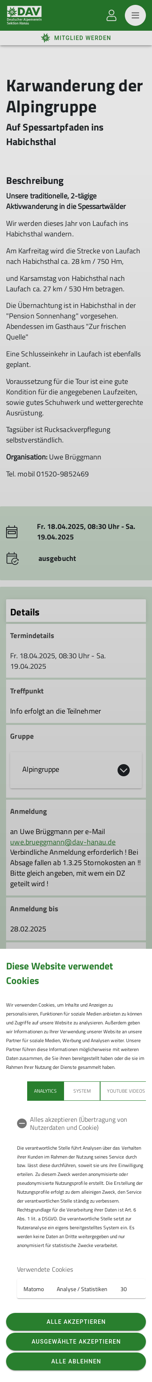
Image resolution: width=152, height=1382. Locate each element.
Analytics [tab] (24, 1091)
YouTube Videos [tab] (105, 1091)
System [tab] (61, 1091)
